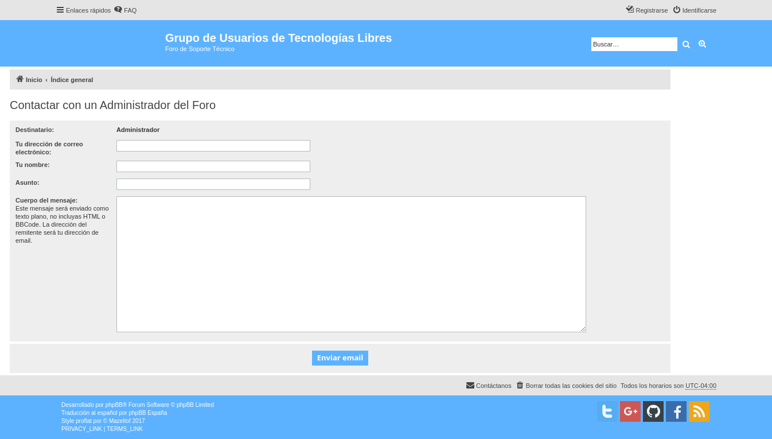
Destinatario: (34, 129)
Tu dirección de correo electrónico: (49, 148)
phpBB (114, 405)
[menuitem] (125, 10)
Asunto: (27, 182)
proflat (84, 421)
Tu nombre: (32, 164)
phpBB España (147, 413)
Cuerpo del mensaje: (46, 200)
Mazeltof (120, 421)
